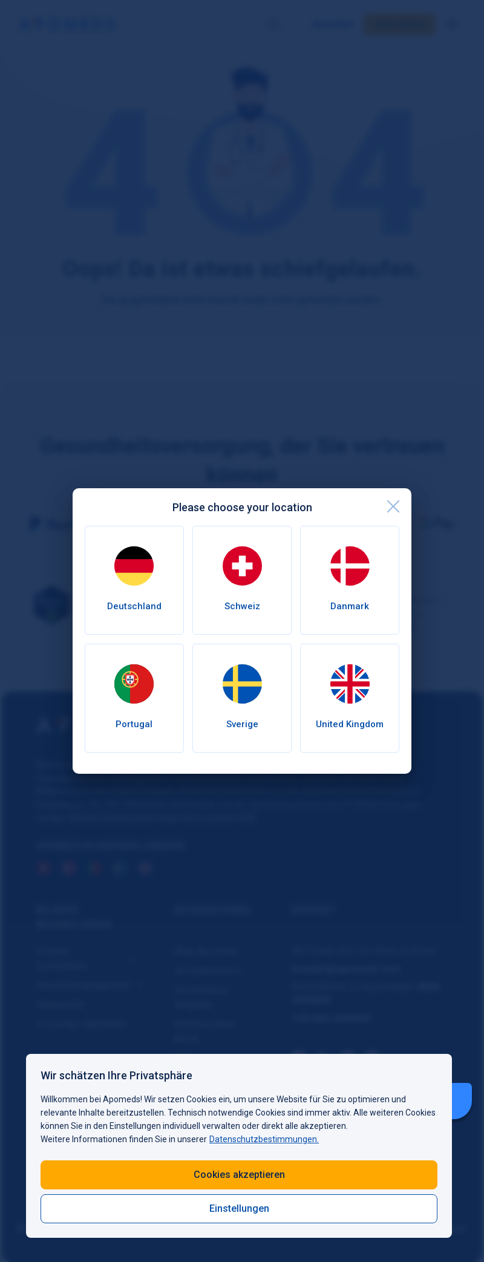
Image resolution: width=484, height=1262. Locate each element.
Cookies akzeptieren (239, 1174)
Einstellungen (239, 1208)
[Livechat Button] (454, 1101)
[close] (393, 506)
